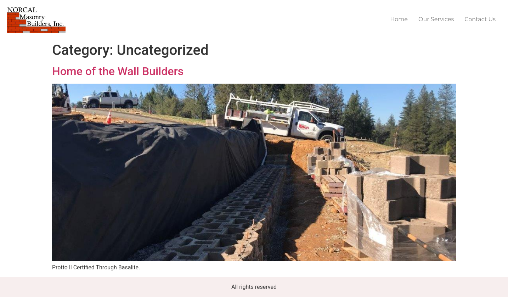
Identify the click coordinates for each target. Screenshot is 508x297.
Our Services (436, 19)
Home (399, 19)
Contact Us (480, 19)
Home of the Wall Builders (118, 71)
